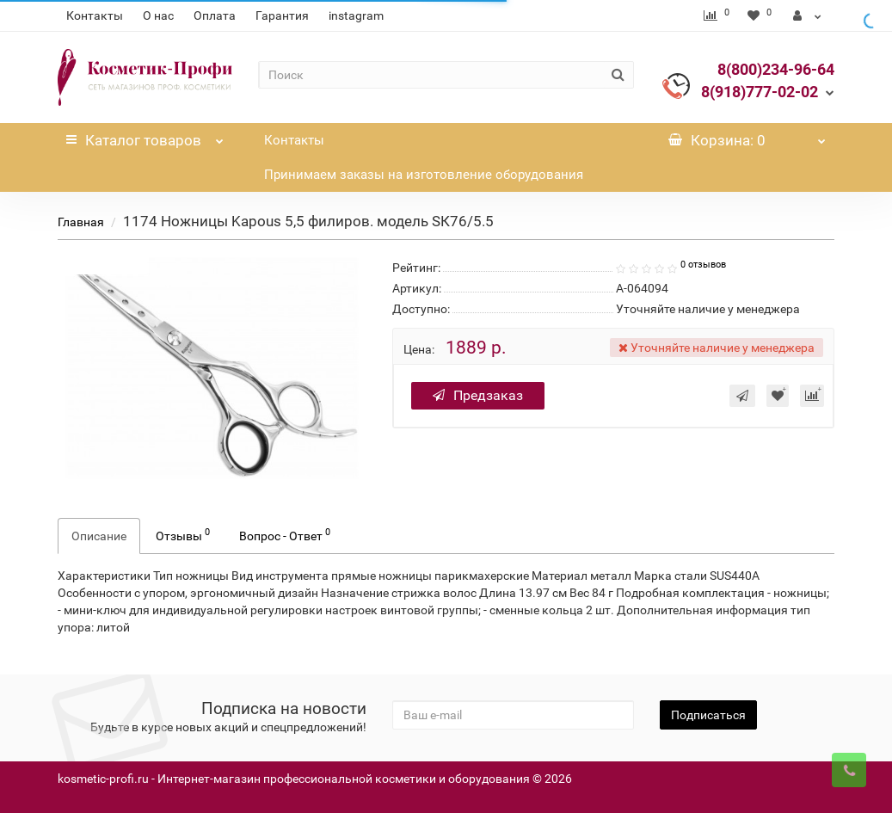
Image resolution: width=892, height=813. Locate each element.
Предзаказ (478, 395)
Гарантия (282, 15)
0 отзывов (703, 264)
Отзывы (183, 534)
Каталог (145, 136)
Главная (81, 222)
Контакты (94, 15)
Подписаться (708, 715)
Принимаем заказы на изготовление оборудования (423, 174)
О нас (158, 15)
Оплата (215, 15)
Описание (98, 536)
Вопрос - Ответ (284, 534)
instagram (356, 15)
